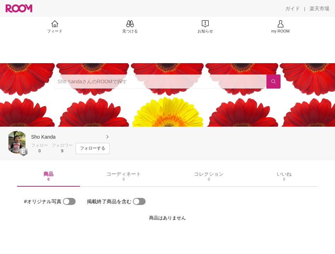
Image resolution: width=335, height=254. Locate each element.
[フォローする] (93, 148)
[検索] (273, 81)
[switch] (69, 201)
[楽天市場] (319, 8)
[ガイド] (292, 8)
